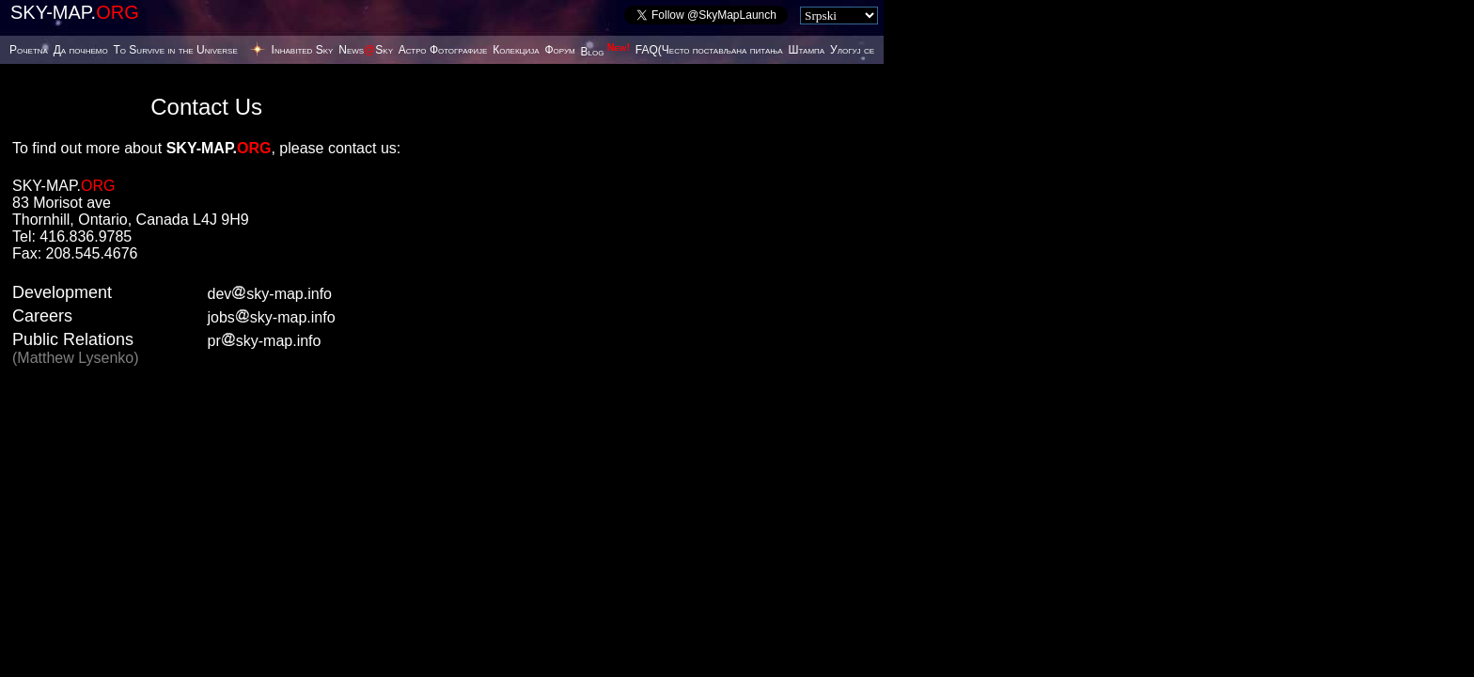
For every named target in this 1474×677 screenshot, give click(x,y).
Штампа (806, 49)
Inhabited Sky (303, 49)
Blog (605, 51)
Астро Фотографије (443, 49)
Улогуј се (852, 49)
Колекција (516, 49)
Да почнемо (81, 49)
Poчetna (28, 49)
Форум (559, 49)
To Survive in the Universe (175, 49)
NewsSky (365, 49)
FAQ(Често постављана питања (709, 49)
